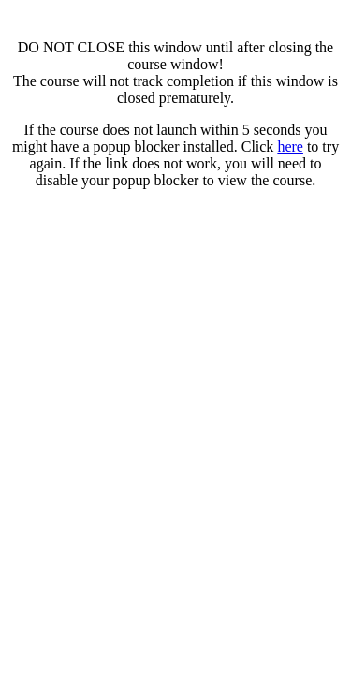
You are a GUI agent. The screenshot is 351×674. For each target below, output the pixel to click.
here (290, 146)
